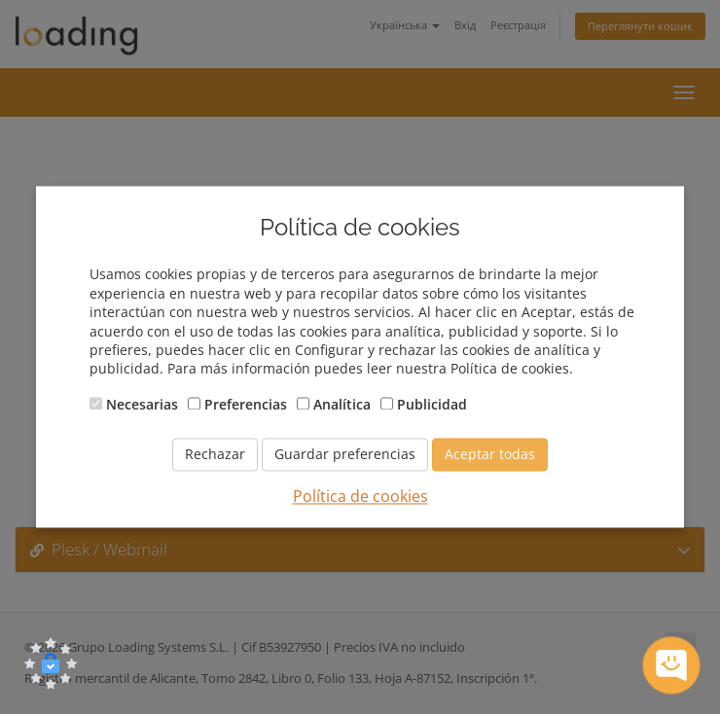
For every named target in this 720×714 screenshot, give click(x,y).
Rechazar (215, 455)
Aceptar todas (490, 455)
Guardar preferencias (344, 455)
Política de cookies (360, 497)
